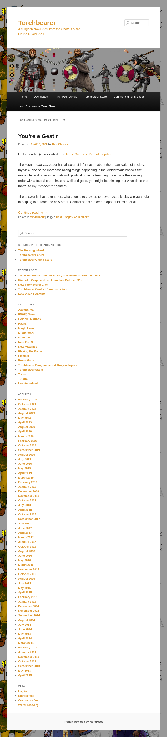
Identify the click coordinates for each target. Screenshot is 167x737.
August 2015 (26, 578)
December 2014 (28, 606)
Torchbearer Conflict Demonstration (42, 289)
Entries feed (26, 695)
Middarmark (37, 217)
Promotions (26, 360)
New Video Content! (31, 294)
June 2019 (25, 463)
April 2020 (25, 431)
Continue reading (32, 212)
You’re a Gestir (38, 136)
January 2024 (27, 408)
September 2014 (29, 615)
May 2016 (24, 560)
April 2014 (25, 638)
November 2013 (28, 656)
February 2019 (27, 482)
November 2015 (28, 569)
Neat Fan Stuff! (28, 342)
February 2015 (27, 597)
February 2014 (27, 647)
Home (23, 96)
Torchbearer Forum (31, 254)
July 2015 (24, 583)
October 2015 (27, 574)
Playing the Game (30, 351)
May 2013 (24, 670)
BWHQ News (26, 314)
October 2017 (27, 514)
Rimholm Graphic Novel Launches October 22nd (50, 280)
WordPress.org (28, 705)
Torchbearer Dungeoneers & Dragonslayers (47, 365)
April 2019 (25, 473)
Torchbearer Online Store (35, 259)
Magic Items (26, 328)
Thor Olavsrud (61, 144)
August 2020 (26, 427)
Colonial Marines (29, 319)
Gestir (60, 217)
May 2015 (24, 588)
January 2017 (27, 541)
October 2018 (27, 500)
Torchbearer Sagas (31, 369)
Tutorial (23, 378)
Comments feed (29, 700)
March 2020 (26, 436)
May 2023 (24, 417)
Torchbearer (37, 22)
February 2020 (27, 440)
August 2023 (26, 413)
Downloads (41, 96)
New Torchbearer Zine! (33, 284)
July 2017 (24, 523)
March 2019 (26, 477)
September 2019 (29, 450)
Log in (22, 691)
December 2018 (28, 491)
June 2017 (25, 528)
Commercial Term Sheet (129, 96)
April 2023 (25, 422)
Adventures (26, 310)
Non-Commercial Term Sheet (37, 106)
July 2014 (24, 624)
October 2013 (27, 661)
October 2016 (27, 546)
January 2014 (27, 652)
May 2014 (24, 633)
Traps (22, 374)
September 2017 (29, 519)
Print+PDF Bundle (66, 96)
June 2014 (25, 629)
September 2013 (29, 666)
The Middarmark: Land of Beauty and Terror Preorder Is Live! (59, 275)
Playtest (23, 355)
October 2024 (27, 404)
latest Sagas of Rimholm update (89, 154)
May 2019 (24, 468)
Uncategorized (28, 383)
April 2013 (25, 675)
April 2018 (25, 509)
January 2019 (27, 486)
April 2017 (25, 532)
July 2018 (24, 505)
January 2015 (27, 601)
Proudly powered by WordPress (83, 721)
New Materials (27, 346)
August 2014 (26, 620)
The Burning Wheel (31, 250)
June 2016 (25, 555)
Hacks (22, 323)
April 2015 (25, 592)
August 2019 (26, 454)
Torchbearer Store (95, 96)
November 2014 (28, 610)
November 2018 (28, 495)
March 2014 (26, 643)
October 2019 (27, 445)
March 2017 (26, 537)
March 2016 (26, 564)
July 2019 (24, 459)
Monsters (24, 337)
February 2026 (27, 399)
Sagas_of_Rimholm (77, 217)
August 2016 (26, 551)
